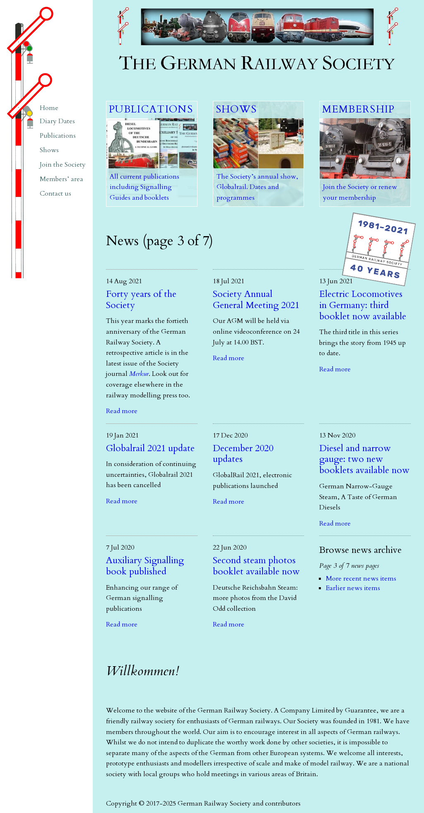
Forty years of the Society (141, 299)
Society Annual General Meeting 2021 (256, 299)
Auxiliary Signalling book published (145, 566)
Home (49, 107)
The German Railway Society (156, 4)
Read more (121, 411)
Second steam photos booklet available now (256, 566)
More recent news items (361, 578)
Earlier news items (353, 588)
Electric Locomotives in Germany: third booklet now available (362, 305)
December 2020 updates (243, 454)
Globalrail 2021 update (150, 448)
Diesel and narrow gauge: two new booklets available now (364, 459)
